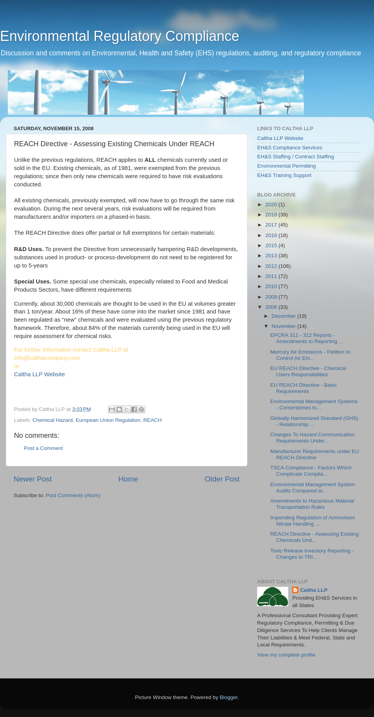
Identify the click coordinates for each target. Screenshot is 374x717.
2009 (272, 297)
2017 (272, 225)
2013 (272, 255)
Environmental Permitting (286, 166)
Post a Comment (43, 448)
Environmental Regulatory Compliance (119, 36)
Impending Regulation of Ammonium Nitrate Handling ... (312, 521)
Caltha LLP (314, 590)
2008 (272, 307)
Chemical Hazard (52, 420)
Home (128, 479)
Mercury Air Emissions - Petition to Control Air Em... (310, 355)
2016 (272, 235)
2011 (272, 276)
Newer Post (33, 479)
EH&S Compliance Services (289, 147)
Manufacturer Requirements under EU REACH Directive (314, 454)
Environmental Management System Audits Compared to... (312, 488)
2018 (272, 215)
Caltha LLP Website (39, 374)
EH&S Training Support (284, 175)
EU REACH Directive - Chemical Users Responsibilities (308, 371)
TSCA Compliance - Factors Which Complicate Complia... (311, 471)
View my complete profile (286, 655)
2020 (272, 204)
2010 (272, 286)
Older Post (222, 479)
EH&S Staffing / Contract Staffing (295, 156)
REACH (152, 420)
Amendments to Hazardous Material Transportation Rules (312, 504)
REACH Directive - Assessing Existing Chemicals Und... (314, 537)
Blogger (229, 697)
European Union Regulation (108, 420)
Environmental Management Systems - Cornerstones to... (314, 404)
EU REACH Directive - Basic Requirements (303, 388)
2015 (272, 245)
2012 (272, 266)
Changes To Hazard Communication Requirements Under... (312, 438)
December (284, 316)
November (284, 326)
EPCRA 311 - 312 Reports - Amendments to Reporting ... (306, 338)
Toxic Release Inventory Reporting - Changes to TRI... (312, 554)
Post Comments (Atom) (73, 495)
